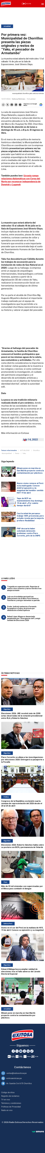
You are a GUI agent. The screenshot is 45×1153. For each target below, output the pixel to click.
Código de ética (7, 1092)
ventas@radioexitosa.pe (16, 1073)
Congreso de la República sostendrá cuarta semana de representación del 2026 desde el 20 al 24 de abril (21, 803)
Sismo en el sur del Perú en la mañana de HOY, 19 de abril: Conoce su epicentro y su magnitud (22, 929)
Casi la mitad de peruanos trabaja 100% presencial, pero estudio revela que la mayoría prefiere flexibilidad (30, 517)
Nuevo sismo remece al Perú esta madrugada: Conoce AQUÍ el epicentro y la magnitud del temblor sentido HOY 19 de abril (30, 488)
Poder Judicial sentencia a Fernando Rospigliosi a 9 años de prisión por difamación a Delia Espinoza (21, 608)
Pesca (17, 453)
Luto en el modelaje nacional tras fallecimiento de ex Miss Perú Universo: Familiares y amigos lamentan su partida (23, 598)
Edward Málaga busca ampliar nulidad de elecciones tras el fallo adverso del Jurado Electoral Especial (20, 971)
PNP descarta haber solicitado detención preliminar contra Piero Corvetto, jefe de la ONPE (28, 532)
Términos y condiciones (11, 1103)
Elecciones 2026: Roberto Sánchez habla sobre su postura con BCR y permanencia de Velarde (22, 846)
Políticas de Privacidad (11, 1107)
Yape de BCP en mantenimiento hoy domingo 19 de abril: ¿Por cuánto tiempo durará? (30, 502)
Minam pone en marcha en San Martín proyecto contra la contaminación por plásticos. (30, 470)
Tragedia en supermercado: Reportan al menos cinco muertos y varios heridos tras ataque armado (24, 588)
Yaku (24, 453)
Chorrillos (36, 450)
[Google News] (28, 1051)
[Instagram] (24, 1051)
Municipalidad (7, 453)
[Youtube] (20, 1051)
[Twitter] (17, 1051)
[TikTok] (31, 1051)
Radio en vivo (6, 1110)
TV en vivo (5, 1099)
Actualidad (7, 26)
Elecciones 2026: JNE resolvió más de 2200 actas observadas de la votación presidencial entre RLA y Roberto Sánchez (21, 715)
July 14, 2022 (30, 439)
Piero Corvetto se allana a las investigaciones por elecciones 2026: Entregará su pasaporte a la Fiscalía (22, 759)
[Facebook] (13, 1051)
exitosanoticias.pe (14, 1078)
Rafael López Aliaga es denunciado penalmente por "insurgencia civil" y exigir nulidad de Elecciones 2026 (23, 618)
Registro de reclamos (10, 1096)
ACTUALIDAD (25, 450)
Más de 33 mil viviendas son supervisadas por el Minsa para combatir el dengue (22, 887)
